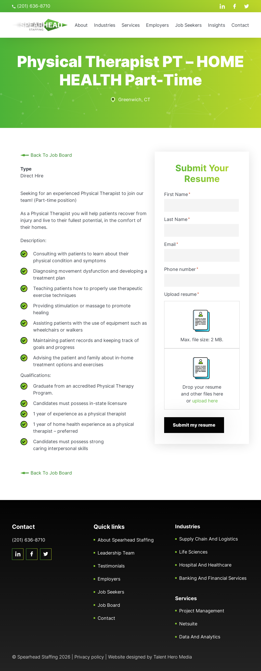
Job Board (109, 605)
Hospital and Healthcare (205, 565)
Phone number (181, 269)
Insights (216, 25)
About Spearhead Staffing (126, 540)
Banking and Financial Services (212, 578)
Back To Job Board (51, 155)
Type (26, 169)
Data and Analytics (199, 636)
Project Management (201, 610)
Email (171, 244)
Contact (240, 25)
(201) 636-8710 (31, 6)
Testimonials (111, 566)
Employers (157, 25)
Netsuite (188, 623)
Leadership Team (116, 553)
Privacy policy (89, 657)
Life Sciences (193, 552)
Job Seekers (188, 25)
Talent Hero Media (172, 657)
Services (131, 25)
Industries (104, 25)
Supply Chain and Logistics (208, 539)
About (81, 25)
